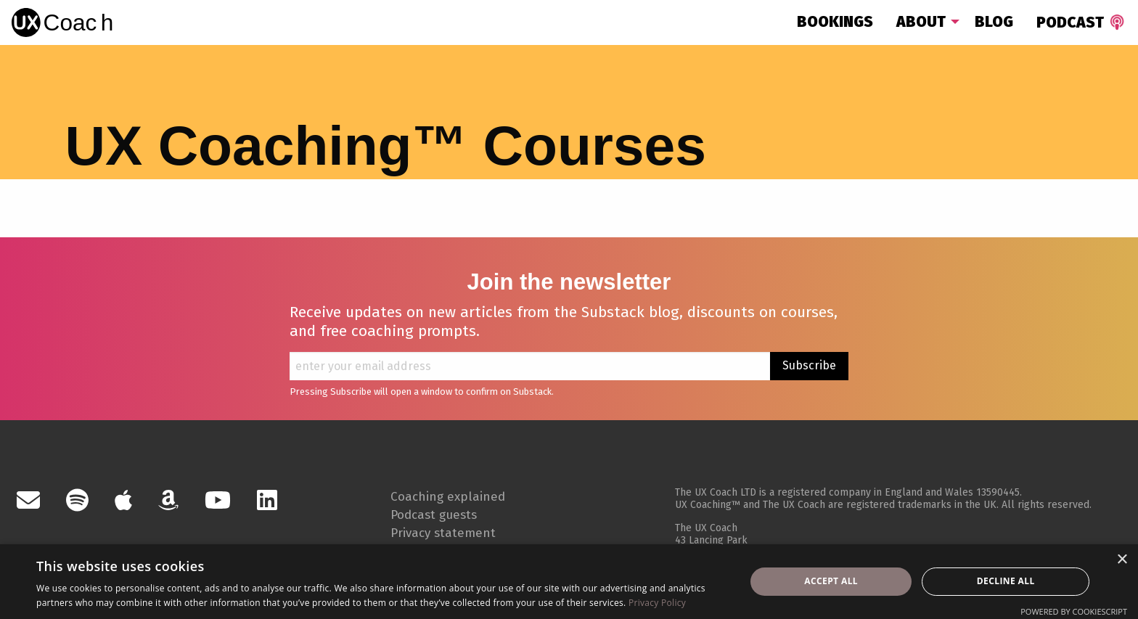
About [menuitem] (921, 21)
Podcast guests (443, 513)
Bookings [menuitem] (835, 21)
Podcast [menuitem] (1082, 22)
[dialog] (569, 581)
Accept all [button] (831, 581)
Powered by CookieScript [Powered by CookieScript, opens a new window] (1073, 611)
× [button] (1121, 559)
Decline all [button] (1006, 581)
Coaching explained (457, 495)
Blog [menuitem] (994, 21)
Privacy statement (453, 531)
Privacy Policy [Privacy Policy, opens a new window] (657, 603)
